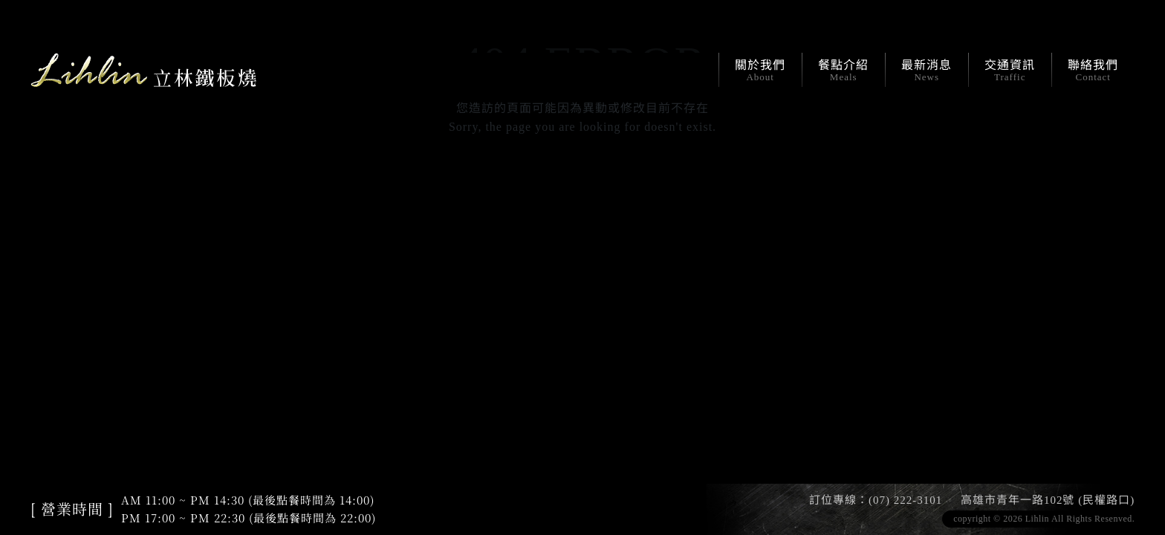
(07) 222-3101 (905, 500)
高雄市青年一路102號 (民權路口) (1048, 500)
